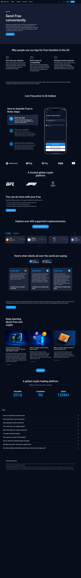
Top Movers (16, 248)
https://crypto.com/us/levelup (64, 484)
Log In (68, 1)
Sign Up (72, 1)
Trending (8, 248)
